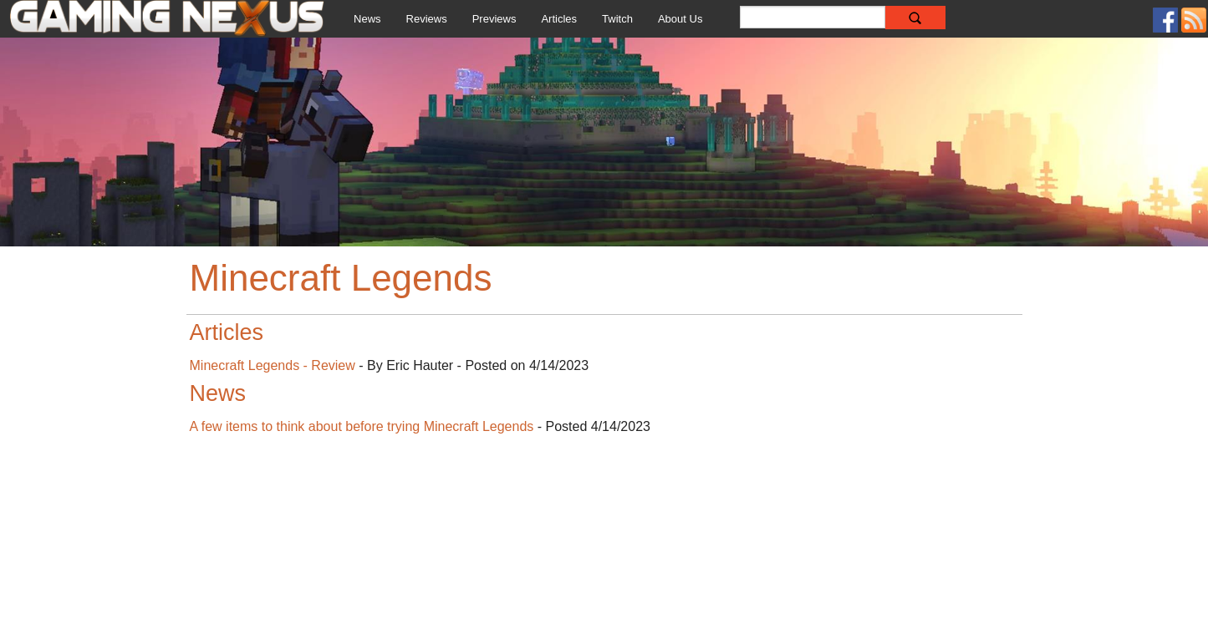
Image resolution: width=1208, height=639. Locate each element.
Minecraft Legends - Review (272, 365)
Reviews (426, 19)
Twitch (617, 19)
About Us (680, 19)
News (367, 19)
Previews (494, 19)
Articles (559, 19)
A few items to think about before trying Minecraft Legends (362, 426)
